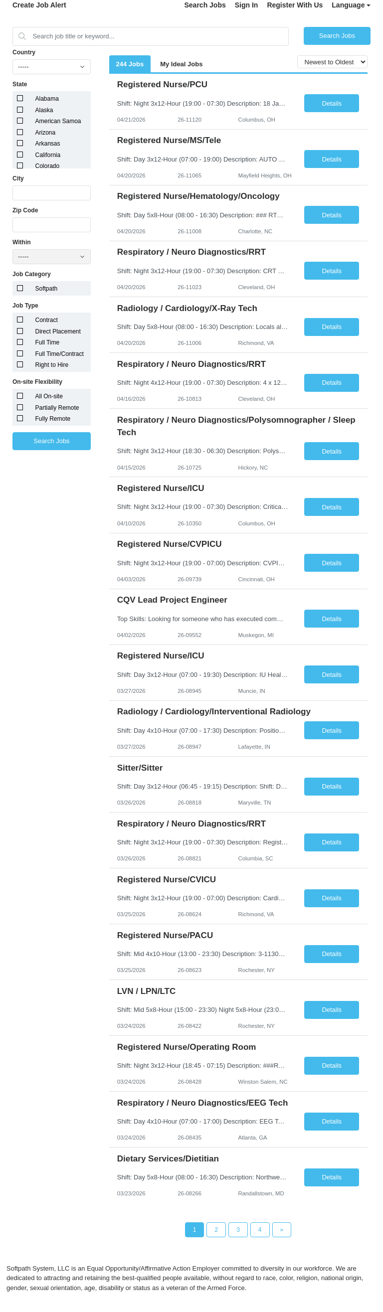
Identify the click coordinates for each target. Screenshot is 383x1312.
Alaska (44, 110)
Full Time (47, 342)
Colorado (47, 166)
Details (332, 103)
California (48, 155)
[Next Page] (282, 1229)
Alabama (47, 98)
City (18, 178)
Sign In (246, 5)
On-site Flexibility (37, 381)
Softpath (46, 288)
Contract (46, 320)
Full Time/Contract (59, 353)
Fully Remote (53, 418)
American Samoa (58, 121)
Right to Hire (52, 364)
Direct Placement (58, 331)
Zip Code (25, 210)
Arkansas (47, 143)
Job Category (31, 274)
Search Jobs (204, 5)
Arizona (45, 132)
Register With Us (295, 5)
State (19, 84)
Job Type (25, 305)
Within (21, 242)
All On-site (49, 396)
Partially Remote (57, 407)
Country (23, 52)
